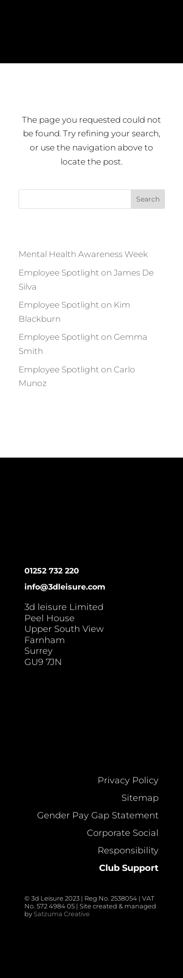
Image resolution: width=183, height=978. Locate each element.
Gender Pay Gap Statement (98, 815)
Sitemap (140, 798)
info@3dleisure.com (64, 586)
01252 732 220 (51, 570)
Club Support (129, 868)
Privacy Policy (128, 780)
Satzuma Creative (62, 914)
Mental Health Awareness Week (83, 254)
